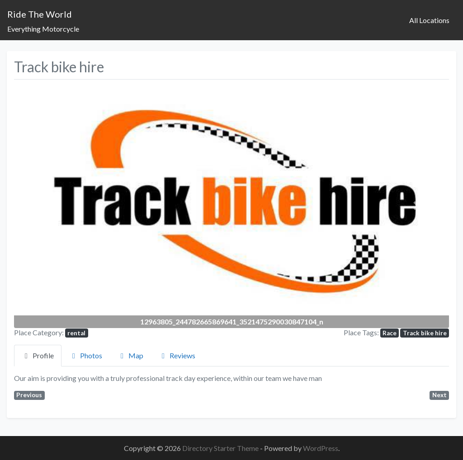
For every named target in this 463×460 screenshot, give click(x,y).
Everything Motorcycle (43, 28)
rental (76, 333)
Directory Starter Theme (221, 448)
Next (439, 395)
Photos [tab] (85, 355)
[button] (46, 205)
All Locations (429, 20)
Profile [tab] (38, 355)
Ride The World (39, 14)
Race (390, 333)
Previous (29, 395)
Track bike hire (425, 333)
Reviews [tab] (177, 355)
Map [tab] (130, 355)
